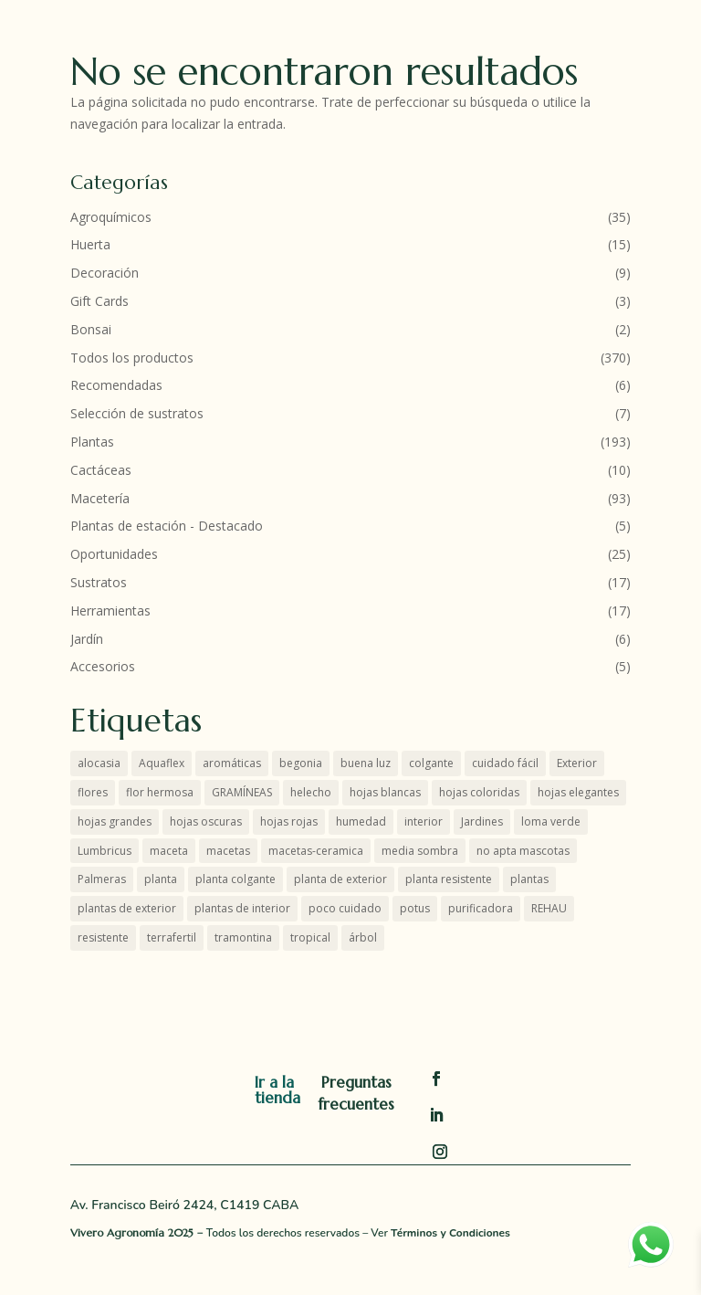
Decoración (104, 272)
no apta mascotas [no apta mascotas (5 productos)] (523, 850)
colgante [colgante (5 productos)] (431, 763)
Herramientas (110, 610)
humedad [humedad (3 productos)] (361, 821)
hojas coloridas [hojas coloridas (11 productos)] (479, 792)
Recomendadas (116, 385)
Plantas (92, 441)
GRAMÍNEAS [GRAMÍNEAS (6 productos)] (242, 792)
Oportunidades (114, 554)
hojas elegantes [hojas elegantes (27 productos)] (578, 792)
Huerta (90, 244)
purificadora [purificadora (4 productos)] (480, 908)
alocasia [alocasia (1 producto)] (99, 763)
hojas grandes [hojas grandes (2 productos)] (115, 821)
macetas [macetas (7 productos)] (228, 850)
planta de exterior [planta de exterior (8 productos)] (340, 879)
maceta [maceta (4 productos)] (169, 850)
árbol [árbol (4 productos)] (363, 937)
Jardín (86, 639)
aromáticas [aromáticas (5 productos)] (232, 763)
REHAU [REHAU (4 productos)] (549, 908)
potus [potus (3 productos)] (415, 908)
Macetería (100, 498)
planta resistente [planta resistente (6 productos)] (448, 879)
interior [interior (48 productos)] (423, 821)
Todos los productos (132, 357)
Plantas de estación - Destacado (166, 525)
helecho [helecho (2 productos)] (310, 792)
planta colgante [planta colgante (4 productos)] (235, 879)
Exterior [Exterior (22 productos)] (577, 763)
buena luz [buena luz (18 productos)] (365, 763)
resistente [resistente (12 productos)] (103, 937)
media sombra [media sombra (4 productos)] (420, 850)
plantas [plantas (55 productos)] (529, 879)
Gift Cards (99, 301)
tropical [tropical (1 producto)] (310, 937)
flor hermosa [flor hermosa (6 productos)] (160, 792)
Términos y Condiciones (450, 1233)
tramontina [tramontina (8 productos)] (243, 937)
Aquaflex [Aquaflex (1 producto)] (161, 763)
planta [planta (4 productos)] (160, 879)
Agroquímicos (111, 217)
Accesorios (102, 666)
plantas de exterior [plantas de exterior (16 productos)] (127, 908)
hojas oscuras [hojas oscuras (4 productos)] (206, 821)
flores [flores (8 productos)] (93, 792)
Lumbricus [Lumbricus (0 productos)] (104, 850)
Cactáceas (100, 470)
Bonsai (90, 329)
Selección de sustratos (137, 413)
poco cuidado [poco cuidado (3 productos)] (345, 908)
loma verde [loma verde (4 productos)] (551, 821)
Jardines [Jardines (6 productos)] (482, 821)
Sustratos (98, 582)
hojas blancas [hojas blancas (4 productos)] (385, 792)
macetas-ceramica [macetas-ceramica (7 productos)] (315, 850)
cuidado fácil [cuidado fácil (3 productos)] (505, 763)
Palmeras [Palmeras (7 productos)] (102, 879)
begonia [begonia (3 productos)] (300, 763)
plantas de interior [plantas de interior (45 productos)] (242, 908)
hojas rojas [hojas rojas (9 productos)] (289, 821)
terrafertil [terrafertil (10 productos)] (171, 937)
